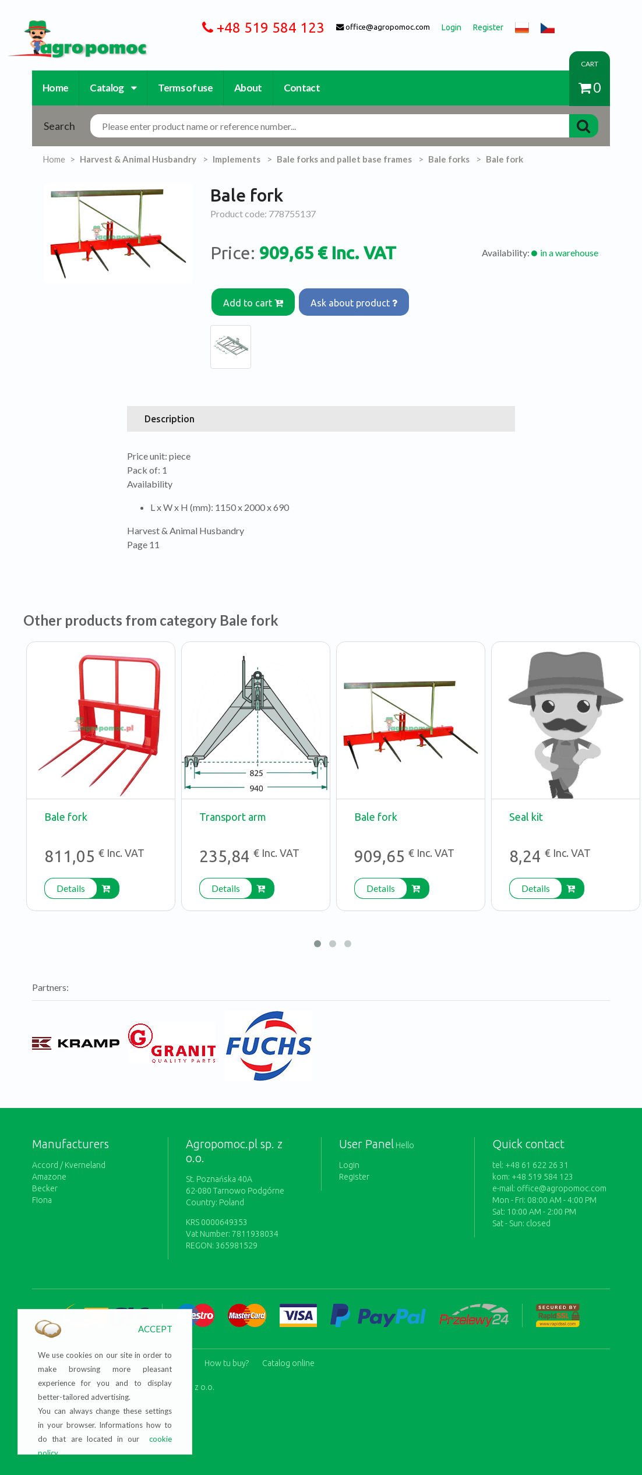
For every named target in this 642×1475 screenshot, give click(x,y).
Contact (302, 88)
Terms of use (185, 88)
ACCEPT (155, 1329)
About (248, 88)
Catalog (113, 88)
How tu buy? (226, 1353)
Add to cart (255, 299)
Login (349, 1158)
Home (55, 88)
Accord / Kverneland (68, 1158)
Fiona (42, 1193)
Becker (45, 1182)
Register (354, 1170)
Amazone (49, 1170)
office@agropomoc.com (561, 1182)
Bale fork (65, 810)
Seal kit (526, 810)
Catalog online (288, 1353)
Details (71, 881)
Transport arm (232, 810)
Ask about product (359, 299)
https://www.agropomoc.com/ (68, 27)
